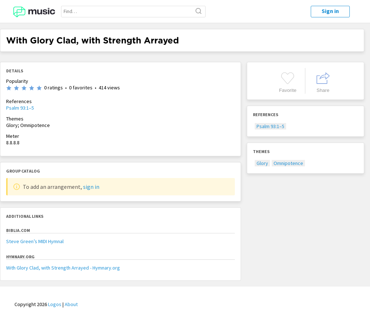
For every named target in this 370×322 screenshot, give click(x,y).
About (71, 304)
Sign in (330, 10)
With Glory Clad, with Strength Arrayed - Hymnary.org (63, 267)
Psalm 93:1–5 (20, 108)
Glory (262, 163)
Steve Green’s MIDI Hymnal (35, 241)
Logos (54, 304)
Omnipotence (288, 163)
